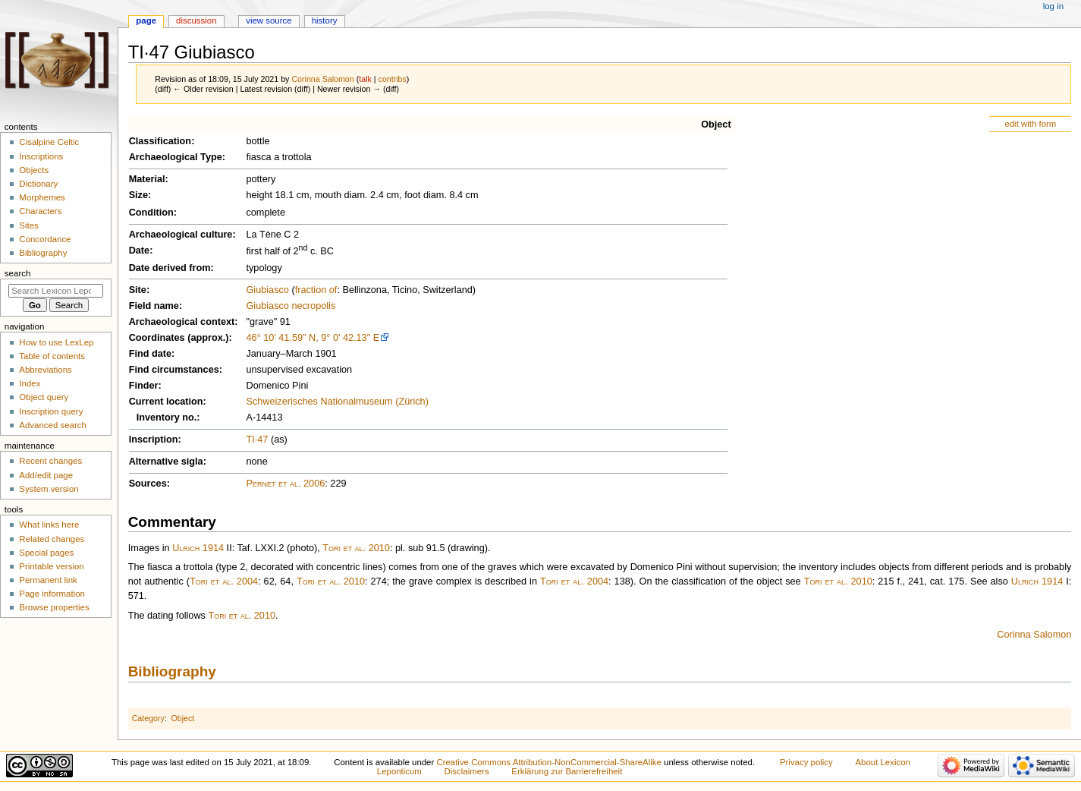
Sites (28, 225)
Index (29, 383)
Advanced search (52, 425)
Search (18, 273)
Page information (52, 593)
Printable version (51, 566)
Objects (34, 170)
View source (268, 20)
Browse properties (54, 607)
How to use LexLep (56, 342)
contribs (393, 79)
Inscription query (51, 411)
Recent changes (50, 460)
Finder (144, 385)
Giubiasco (267, 290)
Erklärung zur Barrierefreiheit (566, 771)
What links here (49, 524)
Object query (43, 397)
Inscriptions (41, 156)
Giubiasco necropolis (290, 306)
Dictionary (38, 183)
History (325, 20)
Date (139, 250)
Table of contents (52, 356)
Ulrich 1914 (198, 548)
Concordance (45, 239)
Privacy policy (806, 762)
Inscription (153, 439)
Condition (151, 212)
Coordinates (157, 337)
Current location (166, 401)
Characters (40, 211)
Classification (160, 141)
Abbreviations (45, 369)
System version (48, 488)
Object (716, 124)
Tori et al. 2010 (356, 548)
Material (147, 179)
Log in (1053, 6)
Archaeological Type (175, 157)
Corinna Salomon (1034, 634)
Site (137, 290)
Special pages (46, 552)
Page (146, 20)
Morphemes (41, 197)
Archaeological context (182, 322)
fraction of (316, 290)
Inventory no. (167, 417)
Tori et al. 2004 (224, 581)
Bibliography (172, 671)
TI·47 (257, 439)
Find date (150, 353)
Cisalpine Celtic (49, 142)
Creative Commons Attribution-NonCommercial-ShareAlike (548, 762)
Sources (148, 483)
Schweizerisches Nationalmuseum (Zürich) (337, 401)
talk (365, 79)
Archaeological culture (181, 234)
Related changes (51, 539)
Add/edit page (46, 475)
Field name (154, 306)
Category (148, 718)
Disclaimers (467, 771)
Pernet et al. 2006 (285, 483)
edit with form (1030, 123)
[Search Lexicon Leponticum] (55, 291)
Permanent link (48, 580)
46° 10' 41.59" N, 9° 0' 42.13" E (312, 337)
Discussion (196, 20)
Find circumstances (174, 369)
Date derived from (170, 268)
